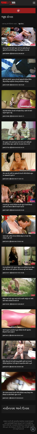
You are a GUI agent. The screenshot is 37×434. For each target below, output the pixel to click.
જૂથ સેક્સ (20, 23)
